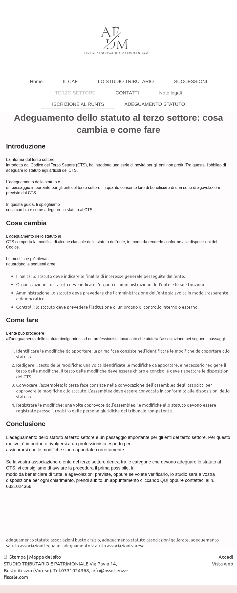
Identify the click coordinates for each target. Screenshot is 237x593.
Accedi (226, 557)
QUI (164, 480)
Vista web (222, 563)
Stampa (15, 557)
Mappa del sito (45, 557)
